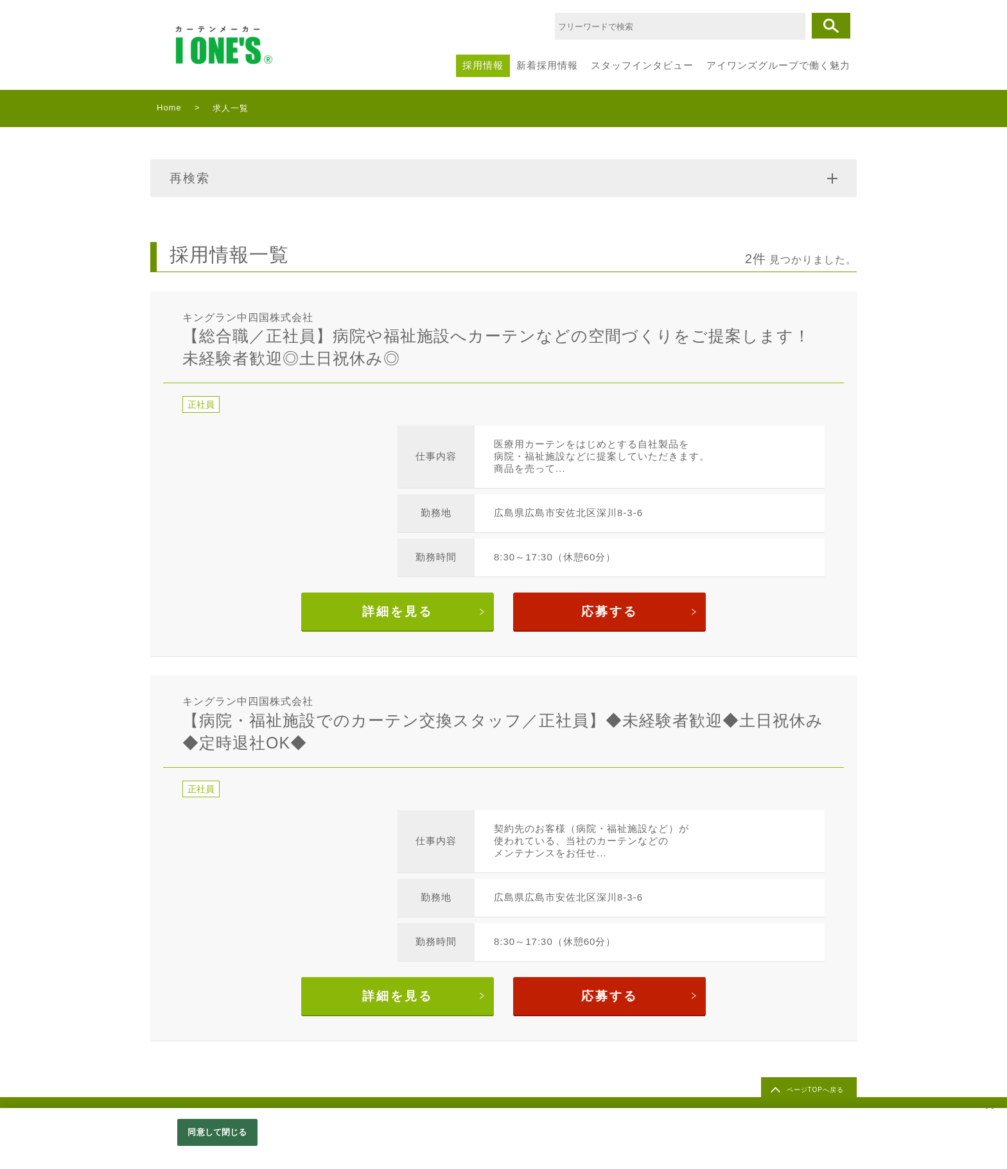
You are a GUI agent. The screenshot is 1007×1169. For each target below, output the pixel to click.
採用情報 (483, 65)
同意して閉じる (217, 1132)
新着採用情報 (547, 65)
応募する (609, 611)
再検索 (503, 178)
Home (169, 107)
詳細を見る (397, 611)
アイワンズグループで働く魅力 (778, 65)
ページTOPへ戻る (815, 1089)
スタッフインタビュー (642, 65)
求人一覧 (231, 108)
